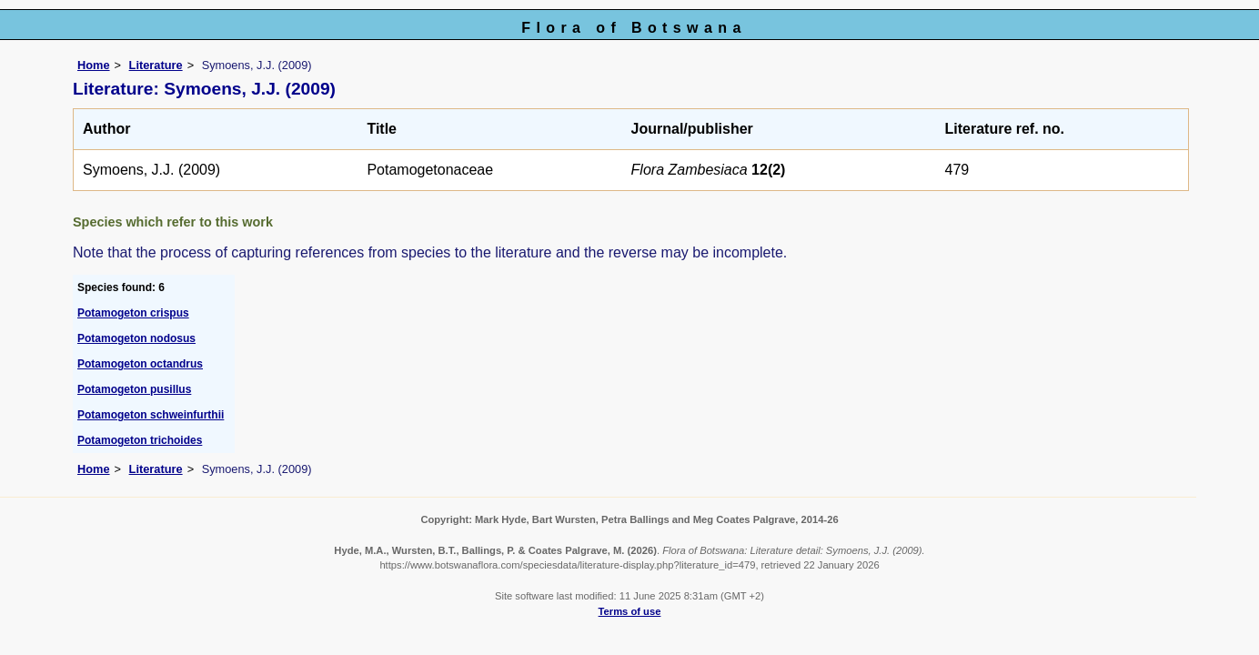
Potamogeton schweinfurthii (150, 414)
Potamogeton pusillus (134, 389)
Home (93, 65)
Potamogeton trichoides (139, 440)
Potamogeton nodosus (136, 338)
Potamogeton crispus (133, 313)
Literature (156, 65)
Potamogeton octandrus (140, 364)
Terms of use (630, 611)
